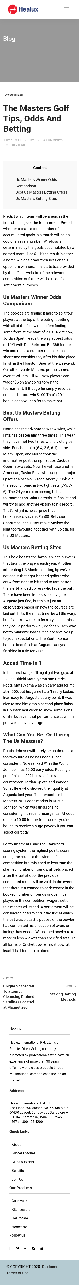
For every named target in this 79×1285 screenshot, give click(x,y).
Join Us (17, 1179)
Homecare (19, 1227)
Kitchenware (21, 1210)
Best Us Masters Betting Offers (41, 192)
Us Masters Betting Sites (36, 198)
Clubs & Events (23, 1162)
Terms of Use (17, 1273)
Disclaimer (51, 1266)
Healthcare (20, 1218)
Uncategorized (14, 94)
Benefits (18, 1171)
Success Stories (23, 1153)
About (16, 1145)
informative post (17, 460)
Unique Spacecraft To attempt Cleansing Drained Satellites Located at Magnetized (20, 992)
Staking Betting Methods (59, 992)
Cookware (19, 1201)
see (55, 351)
